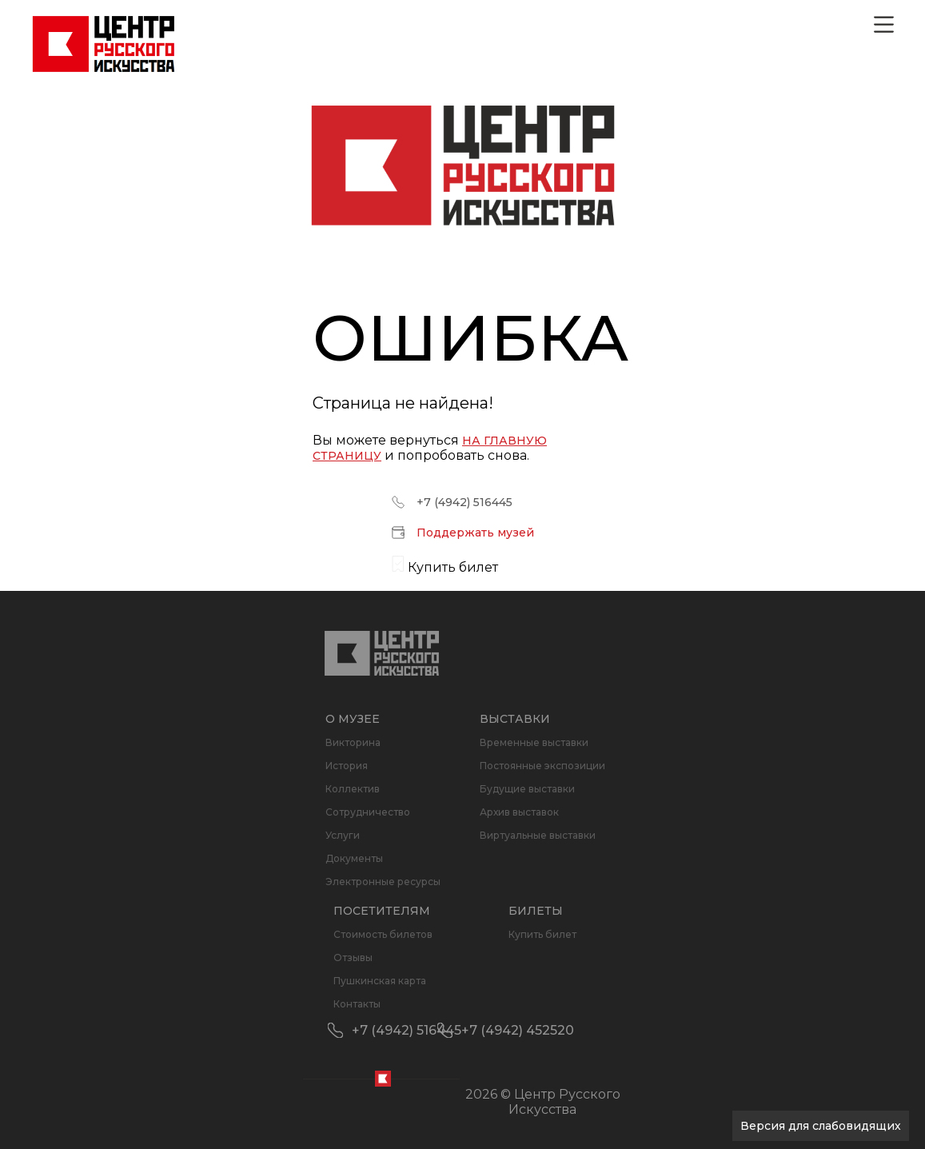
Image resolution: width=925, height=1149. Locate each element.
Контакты (357, 1004)
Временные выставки (534, 742)
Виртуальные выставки (538, 835)
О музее (352, 719)
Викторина (353, 742)
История (346, 766)
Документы (354, 858)
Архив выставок (519, 812)
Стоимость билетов (383, 934)
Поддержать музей (475, 532)
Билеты (535, 911)
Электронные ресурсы (383, 882)
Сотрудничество (367, 812)
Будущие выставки (527, 789)
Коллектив (352, 789)
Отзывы (353, 957)
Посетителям (381, 911)
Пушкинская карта (379, 981)
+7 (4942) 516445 (464, 502)
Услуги (342, 835)
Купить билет (542, 934)
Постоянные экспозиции (542, 766)
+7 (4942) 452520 (517, 1030)
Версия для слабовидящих (820, 1126)
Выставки (515, 719)
